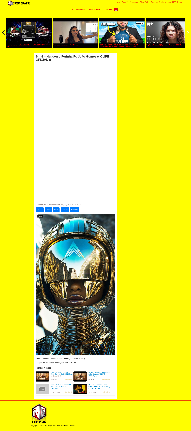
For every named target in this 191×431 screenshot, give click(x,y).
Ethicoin (48, 209)
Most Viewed (94, 10)
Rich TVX (39, 209)
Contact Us (134, 2)
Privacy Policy (144, 2)
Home (118, 2)
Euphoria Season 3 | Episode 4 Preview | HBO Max (164, 45)
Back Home (74, 209)
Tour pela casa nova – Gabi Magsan (66, 45)
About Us (125, 2)
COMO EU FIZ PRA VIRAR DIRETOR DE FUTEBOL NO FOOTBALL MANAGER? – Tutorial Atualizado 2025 (119, 46)
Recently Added (78, 10)
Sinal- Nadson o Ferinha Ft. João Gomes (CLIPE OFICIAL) (61, 386)
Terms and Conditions (158, 2)
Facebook (65, 209)
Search (56, 209)
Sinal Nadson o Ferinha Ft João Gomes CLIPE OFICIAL (62, 373)
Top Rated (108, 10)
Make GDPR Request (175, 2)
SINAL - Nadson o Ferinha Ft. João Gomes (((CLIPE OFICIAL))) (100, 374)
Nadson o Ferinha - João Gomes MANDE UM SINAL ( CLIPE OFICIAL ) (99, 386)
